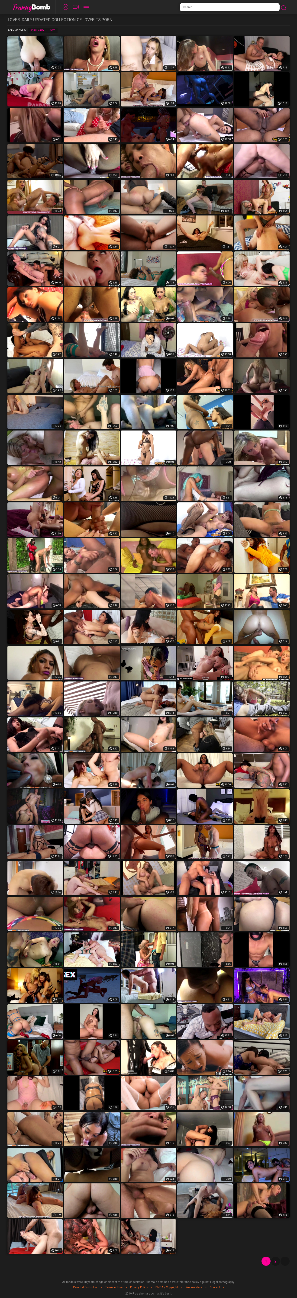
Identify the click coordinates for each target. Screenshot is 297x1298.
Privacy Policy (139, 1287)
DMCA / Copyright (166, 1287)
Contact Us (217, 1287)
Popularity (37, 30)
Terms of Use (114, 1287)
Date (52, 30)
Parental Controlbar (85, 1287)
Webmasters (194, 1287)
